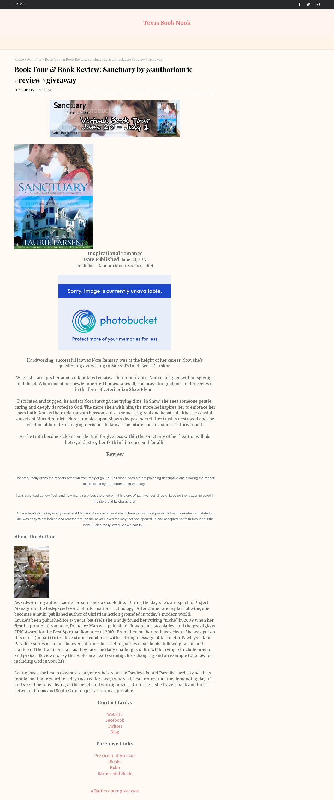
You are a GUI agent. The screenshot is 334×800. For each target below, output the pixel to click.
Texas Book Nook (167, 23)
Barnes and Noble (115, 773)
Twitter (115, 726)
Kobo (115, 767)
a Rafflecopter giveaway (115, 791)
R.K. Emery (24, 90)
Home (19, 4)
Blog (114, 732)
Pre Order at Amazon (115, 755)
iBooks (115, 761)
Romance (34, 59)
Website (115, 714)
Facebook (114, 720)
